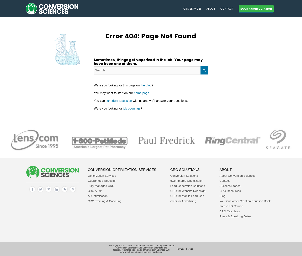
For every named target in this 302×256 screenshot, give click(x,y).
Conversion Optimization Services (122, 170)
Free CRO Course (231, 206)
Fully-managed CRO (101, 185)
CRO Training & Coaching (104, 201)
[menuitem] (192, 8)
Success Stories (230, 185)
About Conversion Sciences (238, 175)
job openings (131, 108)
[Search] (151, 70)
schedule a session (119, 100)
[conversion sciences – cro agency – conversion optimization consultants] (52, 8)
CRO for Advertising (183, 201)
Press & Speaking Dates (235, 216)
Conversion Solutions (184, 175)
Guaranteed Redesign (102, 180)
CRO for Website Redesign (188, 190)
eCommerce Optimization (186, 180)
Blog (222, 195)
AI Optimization (97, 195)
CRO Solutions (185, 170)
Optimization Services (102, 175)
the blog (146, 85)
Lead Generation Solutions (187, 185)
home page (141, 93)
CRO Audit (95, 190)
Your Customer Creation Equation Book (245, 201)
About (226, 170)
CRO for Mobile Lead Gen (187, 195)
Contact (225, 180)
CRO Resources (230, 190)
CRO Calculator (230, 211)
